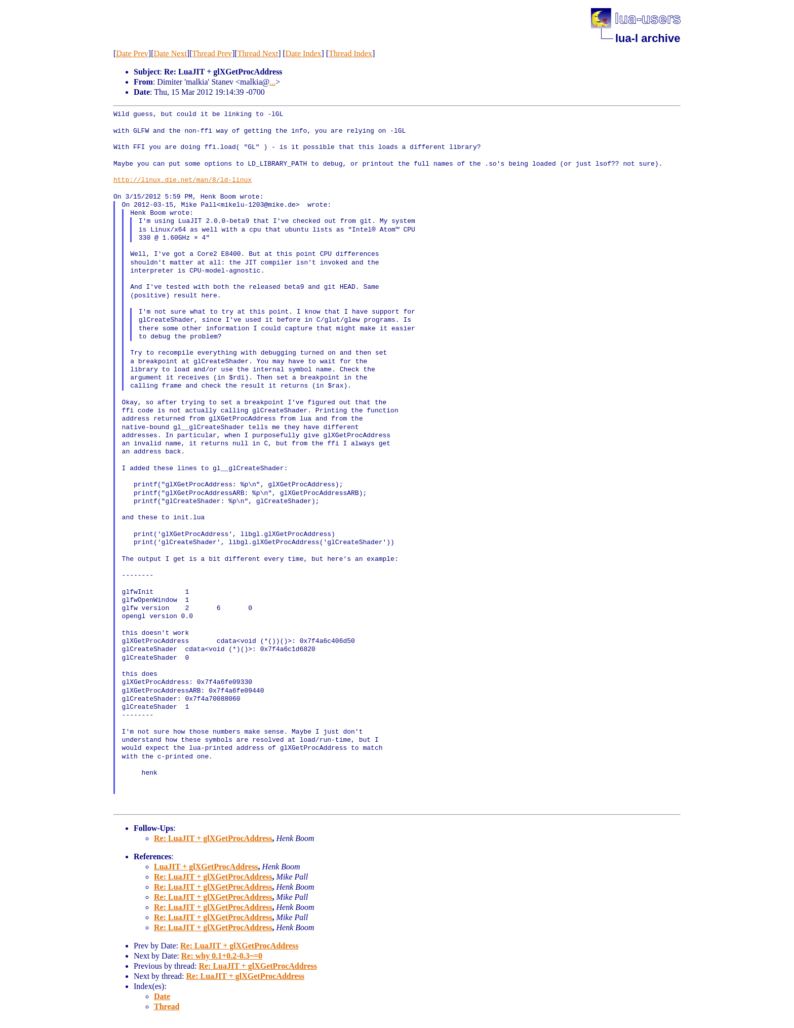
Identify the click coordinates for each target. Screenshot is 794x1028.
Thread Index (350, 53)
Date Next (170, 53)
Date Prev (132, 53)
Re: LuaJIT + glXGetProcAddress (213, 838)
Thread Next (257, 53)
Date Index (304, 53)
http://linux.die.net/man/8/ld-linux (182, 180)
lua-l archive (647, 38)
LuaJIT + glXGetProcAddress (206, 866)
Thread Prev (212, 53)
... (272, 82)
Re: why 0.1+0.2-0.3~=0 (221, 955)
